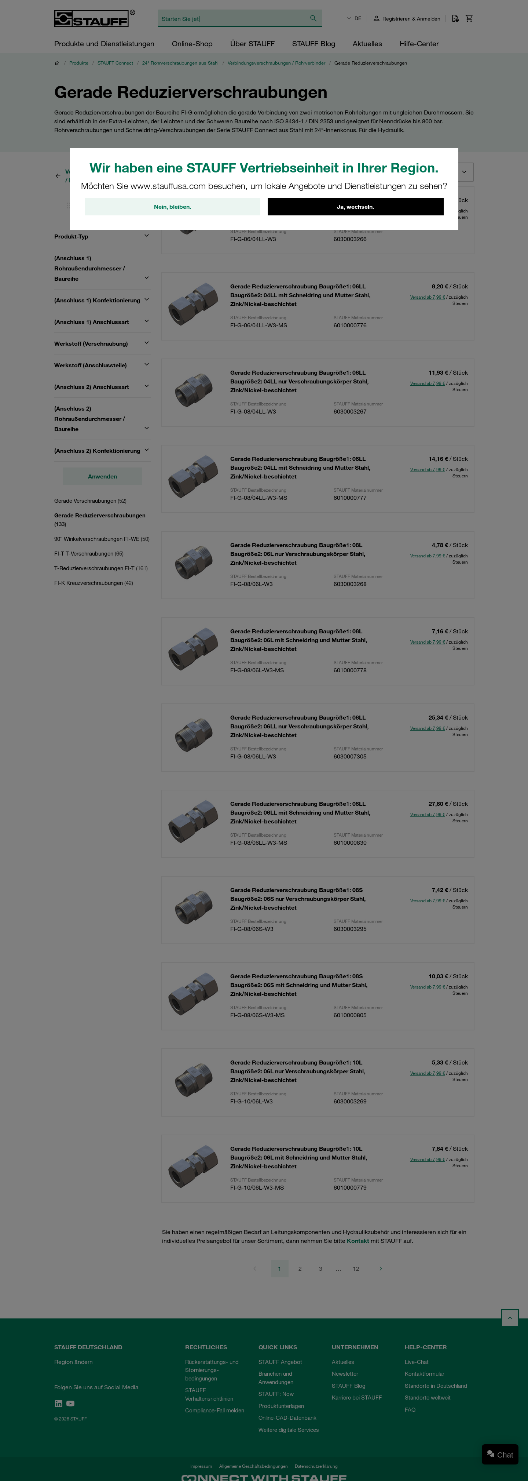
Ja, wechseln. (355, 206)
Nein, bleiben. (172, 206)
